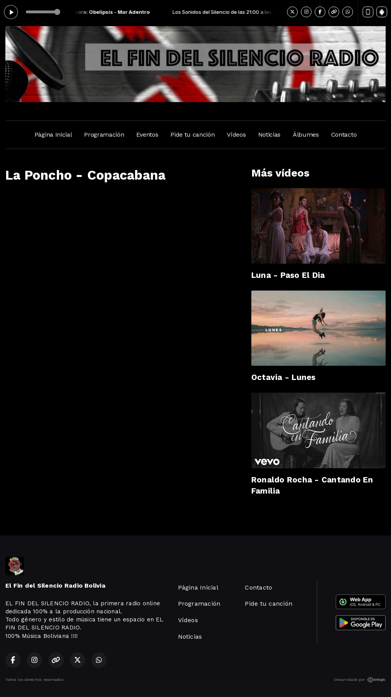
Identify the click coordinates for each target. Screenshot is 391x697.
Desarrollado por (360, 679)
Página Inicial (53, 134)
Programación (104, 134)
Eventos (147, 134)
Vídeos (236, 134)
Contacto (343, 134)
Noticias (269, 134)
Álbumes (306, 134)
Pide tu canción (192, 134)
